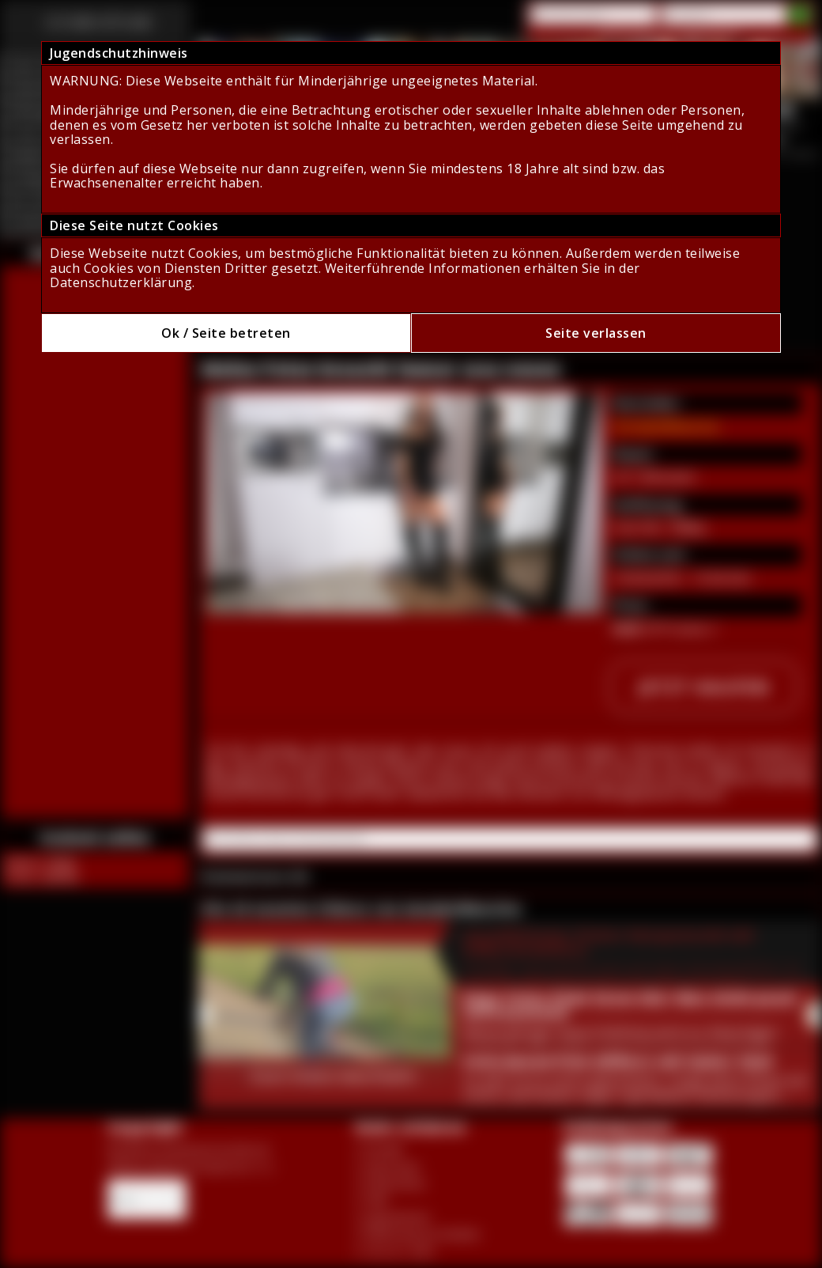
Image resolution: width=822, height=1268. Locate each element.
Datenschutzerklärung (121, 282)
